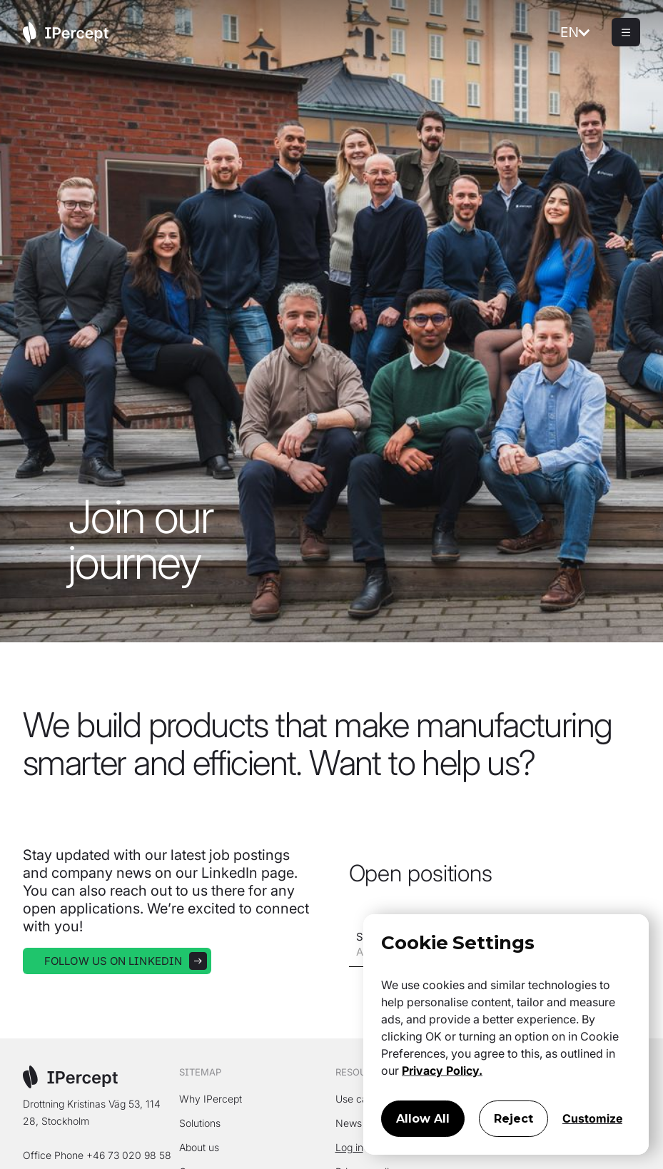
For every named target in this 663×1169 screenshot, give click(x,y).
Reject (513, 1118)
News (348, 1123)
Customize (592, 1118)
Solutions (200, 1123)
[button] (586, 32)
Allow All (423, 1118)
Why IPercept (210, 1099)
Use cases (359, 1099)
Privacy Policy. (442, 1070)
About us (199, 1147)
